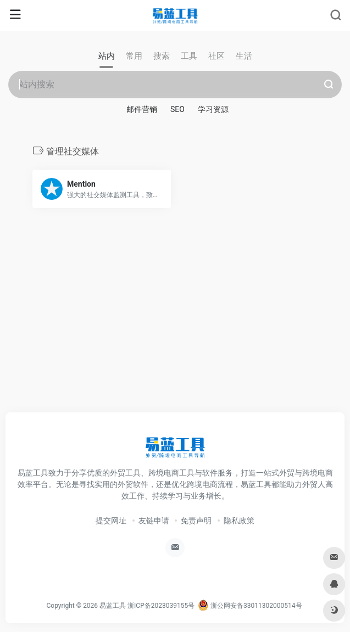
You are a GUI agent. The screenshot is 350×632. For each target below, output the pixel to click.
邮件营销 (141, 109)
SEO (177, 109)
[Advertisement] (175, 322)
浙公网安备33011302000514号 (250, 605)
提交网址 (111, 520)
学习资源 (213, 109)
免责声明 (196, 520)
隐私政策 (239, 520)
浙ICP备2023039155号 (161, 605)
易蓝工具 (112, 605)
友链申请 (153, 520)
